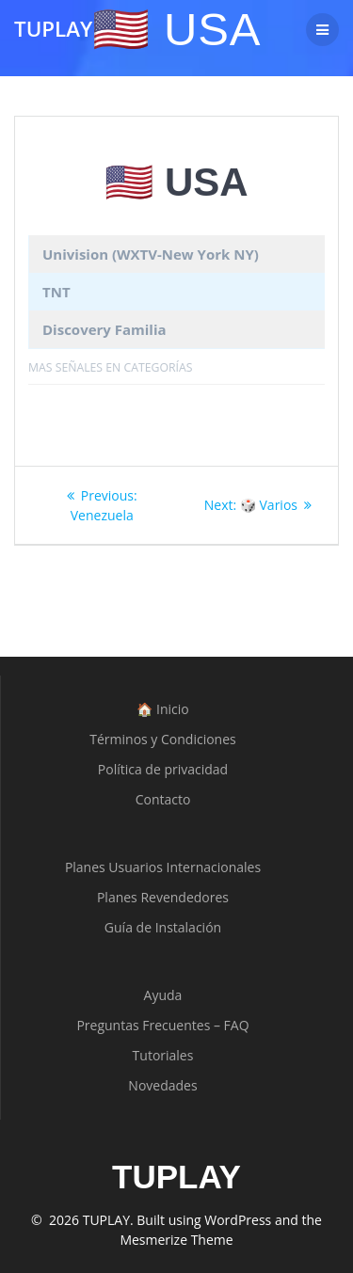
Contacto (163, 799)
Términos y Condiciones (162, 739)
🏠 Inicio (162, 709)
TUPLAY (53, 29)
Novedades (162, 1085)
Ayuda (163, 995)
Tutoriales (163, 1055)
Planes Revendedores (163, 897)
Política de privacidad (163, 769)
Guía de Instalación (162, 927)
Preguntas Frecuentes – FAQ (162, 1025)
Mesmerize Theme (176, 1240)
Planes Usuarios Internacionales (163, 867)
